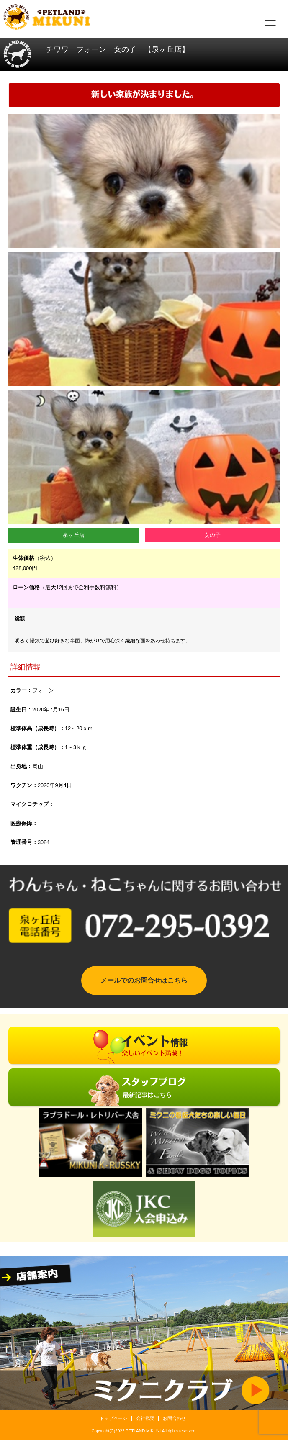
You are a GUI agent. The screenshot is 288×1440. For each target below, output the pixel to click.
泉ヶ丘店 (74, 535)
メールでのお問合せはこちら (144, 980)
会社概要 (145, 1418)
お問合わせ (174, 1418)
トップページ (113, 1418)
